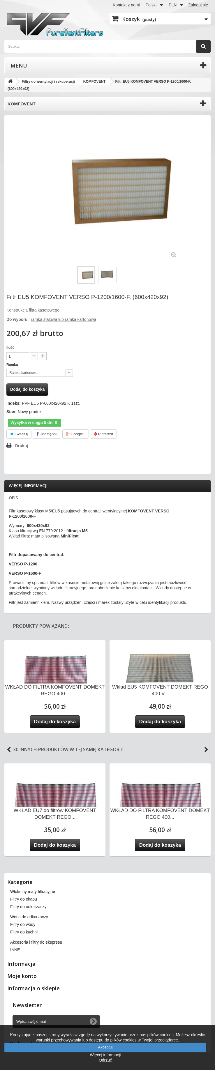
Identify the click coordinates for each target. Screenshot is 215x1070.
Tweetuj (19, 434)
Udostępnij (46, 434)
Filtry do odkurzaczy (28, 906)
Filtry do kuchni (24, 932)
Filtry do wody (22, 924)
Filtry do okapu (23, 899)
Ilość (10, 348)
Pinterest (103, 434)
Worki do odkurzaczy (29, 917)
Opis (13, 497)
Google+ (75, 434)
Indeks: (13, 403)
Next (206, 750)
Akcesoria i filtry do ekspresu (36, 942)
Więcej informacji (28, 485)
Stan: (11, 411)
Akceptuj (105, 1047)
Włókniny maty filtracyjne (32, 891)
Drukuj (21, 445)
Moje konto (22, 975)
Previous (9, 750)
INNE (15, 949)
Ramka (12, 365)
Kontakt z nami (126, 5)
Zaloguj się (198, 5)
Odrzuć (105, 1060)
